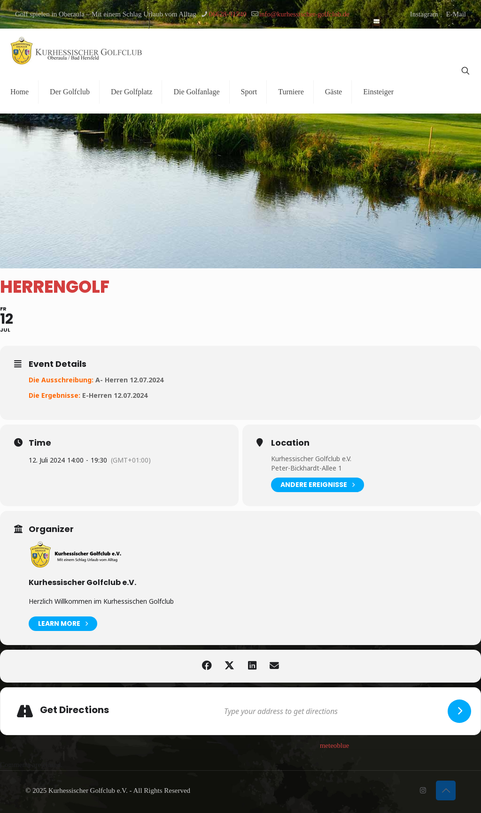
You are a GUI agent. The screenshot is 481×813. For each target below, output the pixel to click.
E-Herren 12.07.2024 (114, 395)
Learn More (63, 624)
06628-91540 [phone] (228, 14)
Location (290, 443)
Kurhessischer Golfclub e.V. (311, 458)
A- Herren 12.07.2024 (129, 379)
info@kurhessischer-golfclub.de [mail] (304, 14)
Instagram (424, 14)
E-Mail (456, 14)
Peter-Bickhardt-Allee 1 (306, 467)
